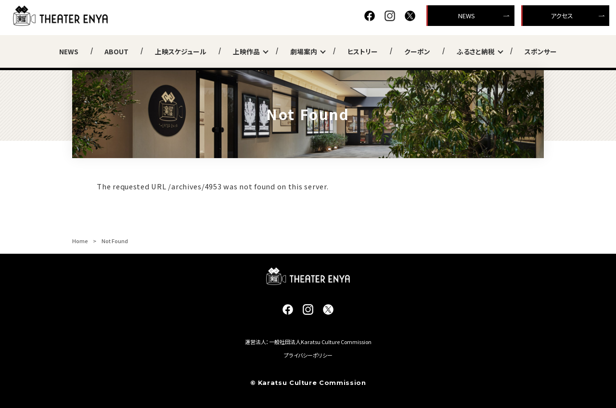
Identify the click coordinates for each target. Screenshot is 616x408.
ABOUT (116, 51)
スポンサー (541, 51)
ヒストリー (362, 51)
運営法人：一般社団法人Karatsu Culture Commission (308, 342)
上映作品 (248, 51)
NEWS (466, 15)
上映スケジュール (180, 51)
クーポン (417, 51)
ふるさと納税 (478, 51)
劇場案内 (305, 51)
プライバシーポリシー (308, 355)
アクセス (562, 15)
